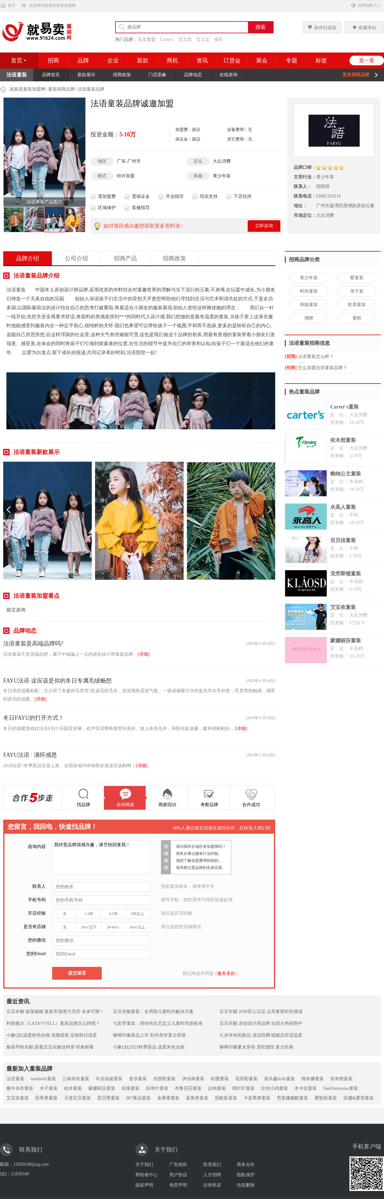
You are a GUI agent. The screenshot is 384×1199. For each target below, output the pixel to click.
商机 (172, 60)
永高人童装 (343, 507)
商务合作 (246, 1164)
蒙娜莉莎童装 (101, 1088)
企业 (113, 60)
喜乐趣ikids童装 (279, 1078)
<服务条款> (226, 973)
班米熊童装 (341, 1078)
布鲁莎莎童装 (188, 1088)
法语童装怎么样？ (316, 356)
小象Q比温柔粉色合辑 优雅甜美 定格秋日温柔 (51, 1035)
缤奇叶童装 (157, 1088)
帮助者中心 (146, 1174)
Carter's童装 (344, 406)
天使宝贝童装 (77, 1098)
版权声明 (144, 1185)
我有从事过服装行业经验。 (199, 853)
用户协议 (178, 1174)
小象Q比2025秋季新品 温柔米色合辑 (149, 1047)
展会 (262, 60)
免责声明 (178, 1185)
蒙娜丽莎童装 (345, 640)
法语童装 (15, 1078)
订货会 (232, 60)
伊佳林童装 (193, 1078)
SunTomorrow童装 (340, 1088)
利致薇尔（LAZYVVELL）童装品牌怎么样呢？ (53, 1023)
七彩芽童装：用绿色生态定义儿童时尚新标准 (158, 1023)
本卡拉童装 (305, 1088)
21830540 (20, 1173)
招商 (53, 60)
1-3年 (88, 913)
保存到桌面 (322, 27)
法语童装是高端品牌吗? (33, 643)
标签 (321, 60)
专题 (291, 60)
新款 (142, 60)
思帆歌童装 (226, 1098)
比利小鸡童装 (274, 1088)
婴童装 (357, 277)
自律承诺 (212, 1185)
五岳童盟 (147, 39)
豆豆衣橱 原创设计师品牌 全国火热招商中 (261, 1023)
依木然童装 (343, 440)
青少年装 (309, 277)
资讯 (202, 60)
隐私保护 (246, 1174)
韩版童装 (309, 304)
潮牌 (308, 318)
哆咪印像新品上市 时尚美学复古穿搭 (149, 1035)
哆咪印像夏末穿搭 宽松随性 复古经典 (256, 1047)
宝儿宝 (203, 39)
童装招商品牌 (61, 89)
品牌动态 (193, 74)
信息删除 (246, 1185)
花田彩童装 (246, 1078)
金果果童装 (168, 1098)
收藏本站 (364, 27)
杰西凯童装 (164, 1078)
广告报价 (178, 1164)
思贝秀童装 (108, 1098)
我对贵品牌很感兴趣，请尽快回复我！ (101, 857)
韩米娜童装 (312, 1078)
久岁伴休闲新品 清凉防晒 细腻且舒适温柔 (261, 1035)
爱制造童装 (326, 1098)
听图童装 (220, 1078)
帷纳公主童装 (345, 473)
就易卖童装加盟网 (27, 89)
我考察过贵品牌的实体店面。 (201, 867)
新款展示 (86, 74)
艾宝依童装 (343, 607)
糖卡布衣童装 (19, 1088)
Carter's (167, 39)
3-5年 (113, 913)
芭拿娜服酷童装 (292, 1098)
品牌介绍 (27, 258)
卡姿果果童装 (257, 1098)
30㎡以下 (89, 927)
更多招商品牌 (355, 74)
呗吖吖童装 (243, 1088)
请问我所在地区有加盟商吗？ (201, 846)
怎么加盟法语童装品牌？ (322, 367)
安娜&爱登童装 (358, 1098)
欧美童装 (357, 304)
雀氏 (218, 39)
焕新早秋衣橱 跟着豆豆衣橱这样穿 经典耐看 (50, 1047)
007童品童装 (138, 1098)
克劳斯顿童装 (345, 573)
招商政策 (122, 74)
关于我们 (144, 1164)
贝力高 (185, 39)
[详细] (143, 654)
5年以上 (137, 913)
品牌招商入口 (365, 5)
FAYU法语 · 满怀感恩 (30, 755)
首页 (7, 5)
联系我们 (212, 1164)
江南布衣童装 (75, 1078)
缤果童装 (131, 1088)
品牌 (83, 60)
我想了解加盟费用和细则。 (199, 860)
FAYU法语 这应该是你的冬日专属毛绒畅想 (57, 680)
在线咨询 (228, 74)
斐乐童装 (138, 1078)
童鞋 (356, 318)
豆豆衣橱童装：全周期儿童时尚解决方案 (153, 1011)
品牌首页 (51, 74)
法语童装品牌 (90, 89)
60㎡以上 (137, 927)
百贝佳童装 (343, 540)
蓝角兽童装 (197, 1098)
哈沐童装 (73, 1088)
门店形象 (157, 74)
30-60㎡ (113, 927)
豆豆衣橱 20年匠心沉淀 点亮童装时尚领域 (261, 1011)
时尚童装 (309, 291)
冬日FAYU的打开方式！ (33, 718)
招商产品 (125, 258)
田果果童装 (46, 1098)
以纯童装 (217, 1088)
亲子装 (357, 291)
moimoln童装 (43, 1078)
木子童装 (49, 1088)
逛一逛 (366, 60)
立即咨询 (264, 225)
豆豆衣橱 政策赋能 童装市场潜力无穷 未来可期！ (55, 1011)
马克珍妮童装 (109, 1078)
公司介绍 (76, 258)
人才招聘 (212, 1174)
